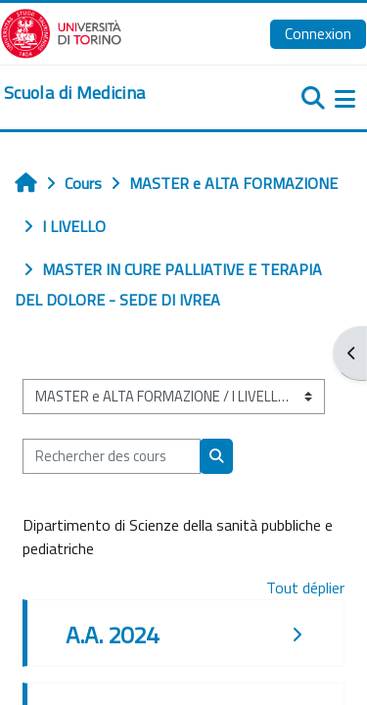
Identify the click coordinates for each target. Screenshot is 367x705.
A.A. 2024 (112, 634)
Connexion (318, 33)
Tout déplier (305, 587)
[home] (74, 93)
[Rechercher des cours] (112, 456)
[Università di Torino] (61, 31)
